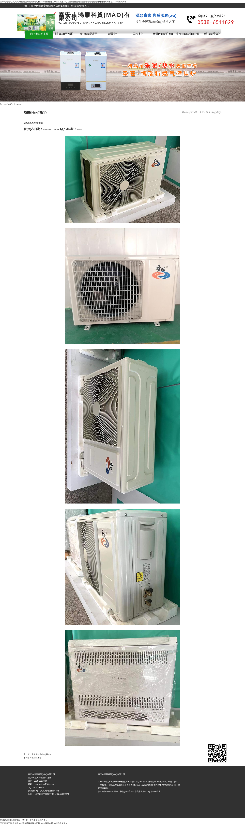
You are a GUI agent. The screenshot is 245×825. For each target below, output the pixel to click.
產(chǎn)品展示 (89, 33)
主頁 (202, 112)
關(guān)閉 (53, 18)
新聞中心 (113, 33)
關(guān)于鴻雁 (64, 33)
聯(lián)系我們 (212, 33)
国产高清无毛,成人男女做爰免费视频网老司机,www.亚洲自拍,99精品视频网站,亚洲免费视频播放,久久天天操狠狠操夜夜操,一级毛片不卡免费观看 (63, 1)
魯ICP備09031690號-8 (110, 811)
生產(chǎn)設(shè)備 (187, 33)
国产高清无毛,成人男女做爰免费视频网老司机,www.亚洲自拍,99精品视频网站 (33, 823)
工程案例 (138, 33)
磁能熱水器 (36, 758)
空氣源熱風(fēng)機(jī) (41, 754)
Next (9, 104)
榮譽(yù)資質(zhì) (163, 33)
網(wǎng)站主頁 (39, 33)
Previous (3, 104)
